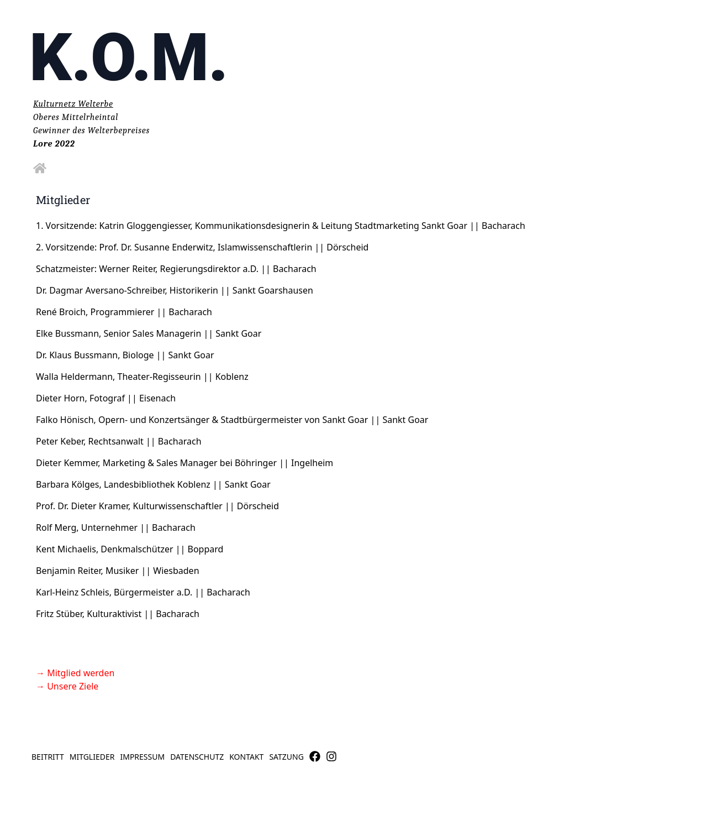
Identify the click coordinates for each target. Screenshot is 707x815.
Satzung (286, 756)
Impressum (142, 756)
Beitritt (47, 756)
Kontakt (246, 756)
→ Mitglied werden (75, 673)
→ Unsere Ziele (67, 686)
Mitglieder (92, 756)
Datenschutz (197, 756)
